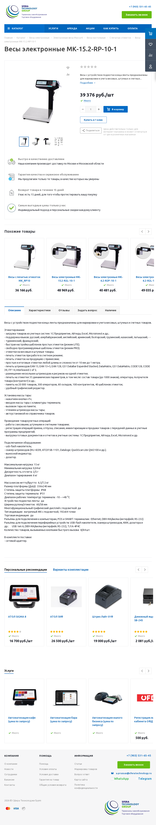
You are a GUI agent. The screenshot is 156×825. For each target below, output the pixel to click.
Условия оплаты (48, 769)
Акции (90, 28)
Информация (83, 755)
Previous (142, 232)
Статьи (78, 764)
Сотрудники (10, 774)
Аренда (72, 28)
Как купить (111, 28)
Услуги (53, 28)
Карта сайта (81, 779)
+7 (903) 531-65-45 (140, 6)
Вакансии (9, 779)
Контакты (9, 785)
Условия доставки (49, 774)
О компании (10, 764)
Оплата (133, 28)
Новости (8, 769)
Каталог (17, 28)
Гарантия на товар (49, 779)
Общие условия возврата (52, 785)
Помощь (45, 755)
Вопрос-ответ (82, 774)
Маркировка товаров (85, 769)
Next (148, 232)
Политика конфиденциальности (86, 786)
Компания (11, 755)
